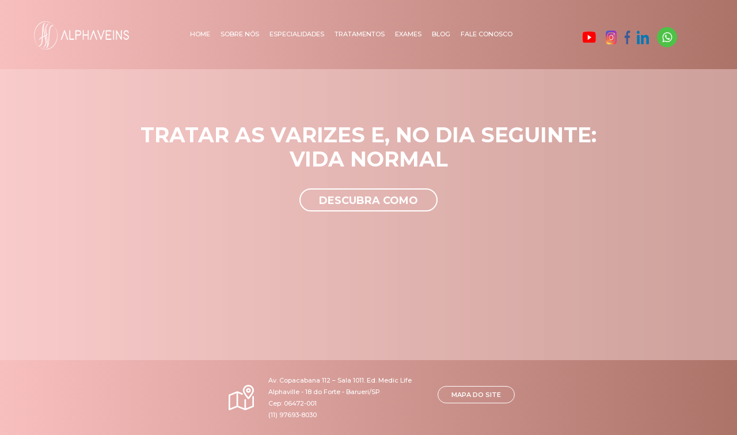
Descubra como (368, 200)
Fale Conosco (486, 34)
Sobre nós (240, 34)
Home (200, 34)
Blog (441, 34)
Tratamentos (360, 34)
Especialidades (296, 34)
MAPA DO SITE (476, 395)
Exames (408, 34)
